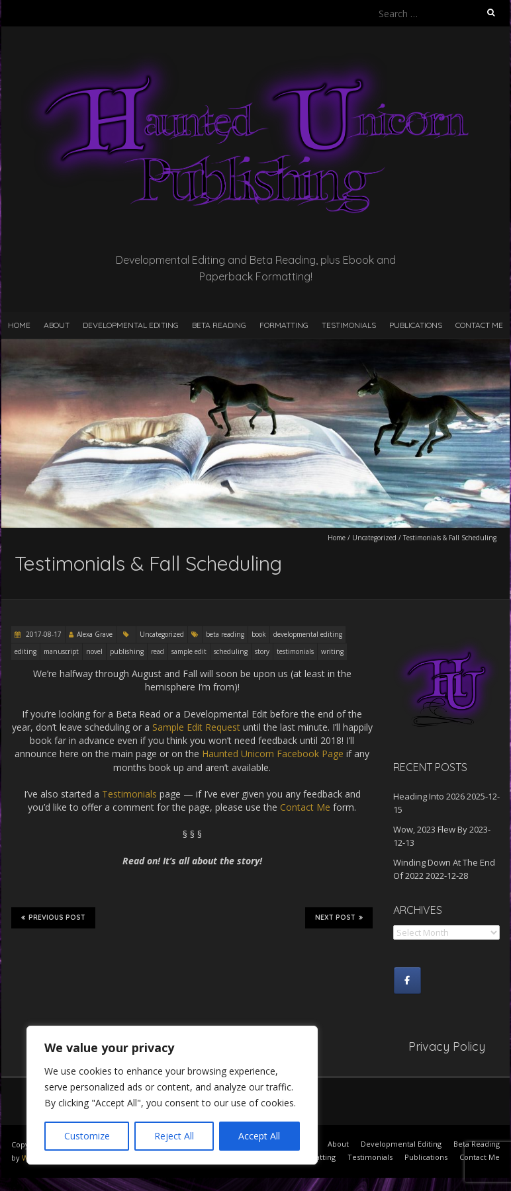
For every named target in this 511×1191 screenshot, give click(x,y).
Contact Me (479, 325)
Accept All (259, 1135)
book (259, 634)
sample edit (189, 651)
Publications (415, 325)
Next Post (339, 917)
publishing (127, 651)
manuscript (61, 651)
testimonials (295, 651)
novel (94, 651)
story (262, 651)
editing (25, 651)
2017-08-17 (43, 634)
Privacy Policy (446, 1046)
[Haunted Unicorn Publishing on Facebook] (407, 980)
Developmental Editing (131, 325)
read (157, 651)
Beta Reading (219, 325)
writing (332, 651)
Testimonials (349, 325)
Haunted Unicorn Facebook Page (273, 753)
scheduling (231, 651)
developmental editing (307, 634)
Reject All (174, 1135)
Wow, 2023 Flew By (430, 829)
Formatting (283, 325)
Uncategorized (374, 537)
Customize (87, 1135)
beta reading (225, 634)
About (57, 325)
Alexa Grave (95, 634)
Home (19, 325)
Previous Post (53, 917)
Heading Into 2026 (429, 796)
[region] (172, 1095)
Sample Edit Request (196, 727)
